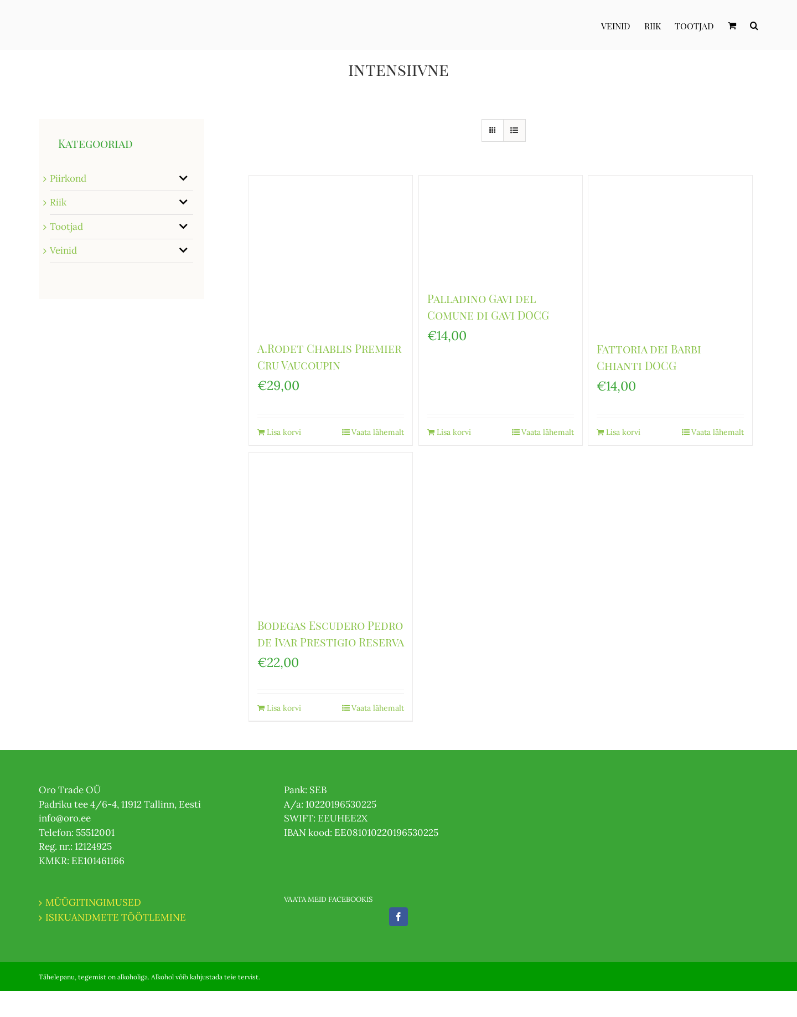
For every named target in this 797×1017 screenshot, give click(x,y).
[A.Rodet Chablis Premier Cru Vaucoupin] (330, 252)
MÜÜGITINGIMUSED (93, 902)
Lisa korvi (284, 432)
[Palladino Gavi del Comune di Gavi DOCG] (500, 227)
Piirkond (68, 178)
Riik (58, 202)
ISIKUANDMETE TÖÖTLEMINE (115, 917)
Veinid (63, 250)
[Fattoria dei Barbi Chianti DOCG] (670, 253)
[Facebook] (398, 916)
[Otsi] (754, 25)
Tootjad (66, 226)
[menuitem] (622, 25)
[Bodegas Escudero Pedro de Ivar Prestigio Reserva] (330, 529)
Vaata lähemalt (377, 432)
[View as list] (514, 130)
